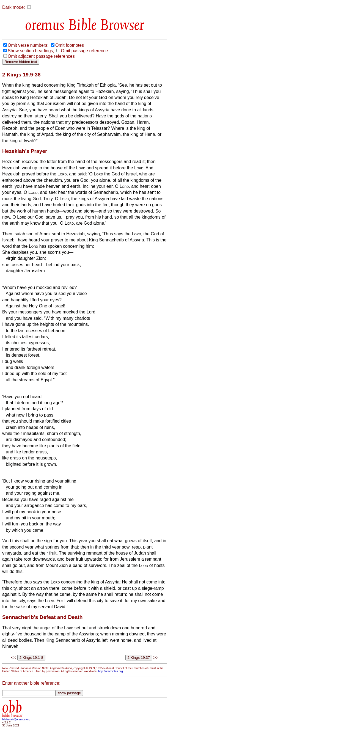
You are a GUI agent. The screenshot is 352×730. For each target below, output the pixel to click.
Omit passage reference (84, 50)
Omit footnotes (69, 45)
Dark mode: (13, 7)
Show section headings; (31, 50)
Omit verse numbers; (28, 45)
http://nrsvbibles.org (110, 671)
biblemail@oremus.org (16, 719)
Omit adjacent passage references (41, 56)
